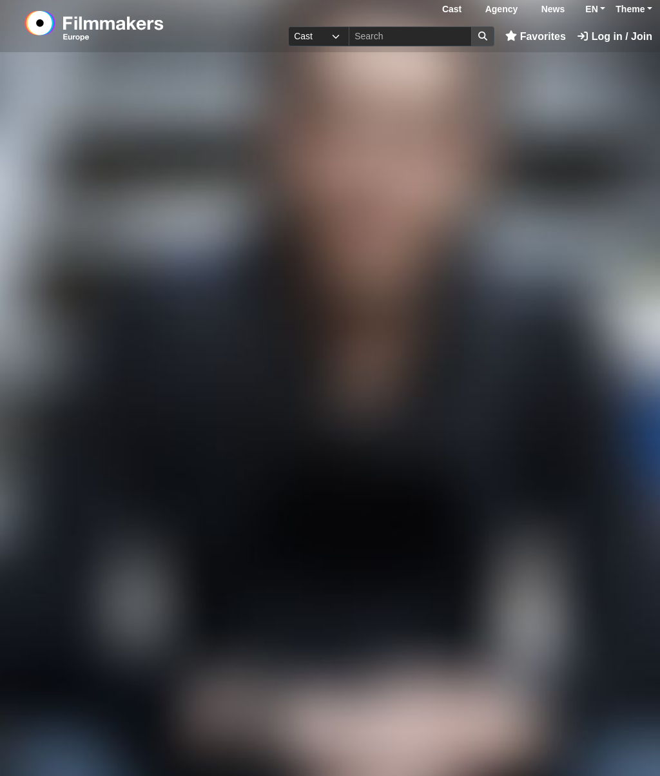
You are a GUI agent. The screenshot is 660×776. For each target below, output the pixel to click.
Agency (501, 9)
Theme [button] (630, 9)
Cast (451, 9)
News (553, 9)
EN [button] (591, 9)
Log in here (524, 736)
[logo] (125, 26)
